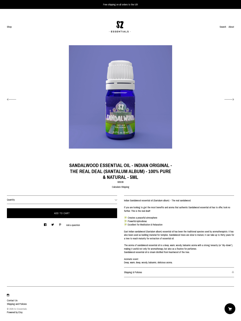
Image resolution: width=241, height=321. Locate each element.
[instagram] (8, 295)
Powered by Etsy (15, 312)
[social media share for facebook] (45, 224)
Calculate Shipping (120, 187)
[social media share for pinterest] (60, 224)
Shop (9, 26)
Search (223, 26)
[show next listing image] (226, 98)
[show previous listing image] (14, 98)
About (231, 26)
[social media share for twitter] (52, 224)
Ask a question (73, 225)
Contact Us (12, 300)
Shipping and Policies (17, 304)
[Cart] (230, 308)
